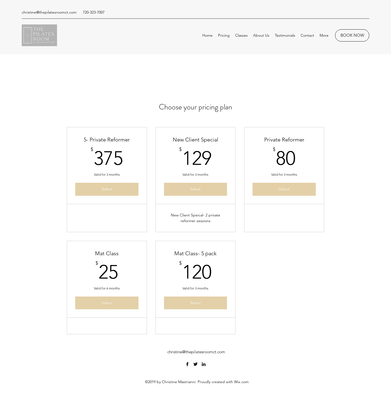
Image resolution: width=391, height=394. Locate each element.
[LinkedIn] (203, 364)
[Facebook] (187, 364)
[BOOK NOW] (352, 35)
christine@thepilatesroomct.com (49, 12)
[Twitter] (195, 364)
